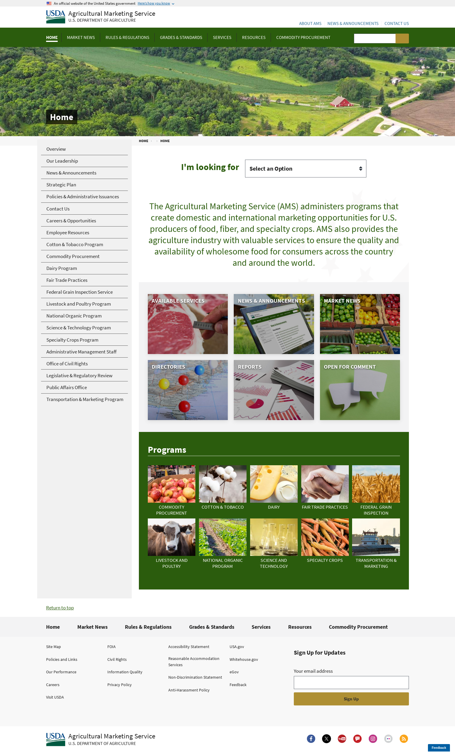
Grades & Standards (211, 626)
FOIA (111, 646)
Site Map (53, 646)
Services (261, 626)
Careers (52, 684)
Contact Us (397, 23)
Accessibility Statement (188, 646)
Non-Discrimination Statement (195, 677)
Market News (92, 626)
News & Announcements (353, 23)
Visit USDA (55, 697)
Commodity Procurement (358, 626)
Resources (300, 626)
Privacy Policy (119, 684)
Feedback (238, 684)
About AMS (310, 23)
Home (53, 626)
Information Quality (124, 672)
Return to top (60, 607)
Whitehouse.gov (244, 659)
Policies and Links (61, 659)
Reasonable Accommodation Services (193, 661)
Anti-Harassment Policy (189, 690)
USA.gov (237, 646)
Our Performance (61, 672)
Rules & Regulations (148, 626)
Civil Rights (117, 659)
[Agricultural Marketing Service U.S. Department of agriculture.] (100, 739)
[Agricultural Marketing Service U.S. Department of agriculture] (100, 17)
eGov (234, 672)
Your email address (313, 671)
